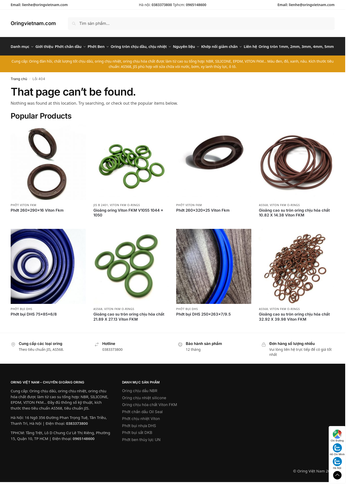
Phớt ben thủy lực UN (141, 452)
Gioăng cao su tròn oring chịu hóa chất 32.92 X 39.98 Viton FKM (294, 330)
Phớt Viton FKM (23, 217)
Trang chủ (19, 91)
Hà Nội (337, 463)
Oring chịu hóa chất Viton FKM (149, 417)
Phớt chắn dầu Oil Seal (142, 424)
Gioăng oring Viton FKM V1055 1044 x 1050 (128, 226)
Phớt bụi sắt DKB (137, 445)
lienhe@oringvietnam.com (45, 4)
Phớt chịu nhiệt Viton (141, 431)
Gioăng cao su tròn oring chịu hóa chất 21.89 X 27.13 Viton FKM (128, 330)
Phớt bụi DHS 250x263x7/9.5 (203, 327)
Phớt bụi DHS (21, 322)
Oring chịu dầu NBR (139, 403)
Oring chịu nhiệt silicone (144, 410)
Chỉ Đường (337, 436)
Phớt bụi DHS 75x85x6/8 (34, 327)
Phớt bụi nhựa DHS (139, 438)
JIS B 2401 (100, 217)
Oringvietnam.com (33, 23)
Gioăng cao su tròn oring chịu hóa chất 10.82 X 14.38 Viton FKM (294, 226)
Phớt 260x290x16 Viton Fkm (37, 223)
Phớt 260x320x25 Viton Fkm (203, 223)
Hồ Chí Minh (337, 449)
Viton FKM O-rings (125, 217)
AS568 (263, 217)
